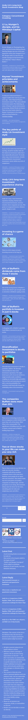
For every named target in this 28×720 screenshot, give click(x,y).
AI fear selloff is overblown (11, 564)
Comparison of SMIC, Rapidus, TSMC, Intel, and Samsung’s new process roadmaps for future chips (14, 600)
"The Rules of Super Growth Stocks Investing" (12, 542)
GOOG (16, 70)
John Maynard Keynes (14, 120)
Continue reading (7, 116)
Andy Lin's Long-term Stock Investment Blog (12, 6)
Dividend (15, 216)
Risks (7, 262)
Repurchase (12, 222)
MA (9, 440)
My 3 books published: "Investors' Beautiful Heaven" (12, 538)
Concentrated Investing (8, 67)
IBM (23, 439)
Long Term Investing (19, 259)
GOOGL (20, 70)
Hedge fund (17, 67)
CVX (3, 300)
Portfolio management (19, 121)
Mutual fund (5, 260)
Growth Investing (19, 496)
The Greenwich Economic (9, 580)
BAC (6, 70)
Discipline (9, 216)
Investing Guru (12, 65)
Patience (19, 220)
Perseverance (5, 222)
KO (8, 300)
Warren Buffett (18, 68)
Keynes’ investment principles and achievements (13, 79)
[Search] (24, 520)
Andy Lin (5, 598)
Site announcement (12, 173)
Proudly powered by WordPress (9, 717)
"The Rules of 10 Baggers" (8, 541)
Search (4, 517)
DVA (20, 439)
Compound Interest (13, 214)
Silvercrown (5, 590)
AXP (15, 298)
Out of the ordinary (11, 220)
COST (10, 501)
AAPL (3, 70)
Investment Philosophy (14, 167)
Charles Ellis (21, 256)
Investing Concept (13, 256)
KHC (6, 300)
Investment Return (11, 171)
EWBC (12, 70)
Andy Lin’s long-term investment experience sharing (13, 182)
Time (6, 225)
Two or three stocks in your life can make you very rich (13, 449)
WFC (15, 440)
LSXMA (6, 440)
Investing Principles (12, 170)
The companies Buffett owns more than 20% (12, 401)
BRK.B (9, 70)
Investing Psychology (16, 498)
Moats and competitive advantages (15, 337)
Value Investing (11, 68)
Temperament (11, 262)
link (17, 707)
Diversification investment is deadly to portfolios (13, 349)
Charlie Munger (20, 65)
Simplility (9, 223)
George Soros (11, 259)
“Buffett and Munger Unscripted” (14, 562)
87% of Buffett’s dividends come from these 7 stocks (13, 271)
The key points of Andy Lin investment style (13, 132)
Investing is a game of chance (12, 232)
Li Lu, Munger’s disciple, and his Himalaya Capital (11, 27)
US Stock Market (21, 173)
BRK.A (20, 298)
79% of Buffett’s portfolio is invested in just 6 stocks (13, 309)
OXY (10, 300)
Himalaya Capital (16, 501)
